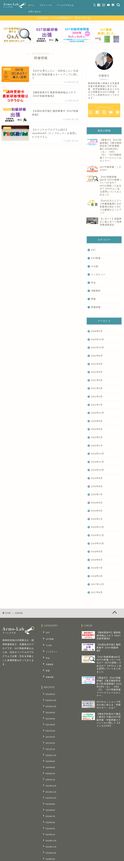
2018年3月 (97, 576)
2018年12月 (97, 527)
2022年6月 (97, 356)
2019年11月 (97, 462)
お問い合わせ (34, 11)
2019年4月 (97, 511)
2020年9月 (97, 421)
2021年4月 (97, 389)
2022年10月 (97, 348)
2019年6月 (97, 503)
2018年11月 (97, 535)
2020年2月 (97, 437)
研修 (93, 299)
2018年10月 (97, 544)
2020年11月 (97, 413)
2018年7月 (97, 568)
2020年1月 (97, 446)
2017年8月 (97, 592)
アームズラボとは (65, 5)
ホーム (31, 5)
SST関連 (95, 258)
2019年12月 (97, 454)
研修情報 (96, 307)
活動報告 (96, 291)
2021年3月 (97, 397)
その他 (94, 266)
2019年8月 (97, 487)
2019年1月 (97, 519)
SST (93, 250)
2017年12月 (97, 584)
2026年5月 (97, 331)
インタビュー (98, 275)
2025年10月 (97, 340)
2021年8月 (97, 372)
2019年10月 (97, 470)
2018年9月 (97, 552)
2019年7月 (97, 495)
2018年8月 (97, 560)
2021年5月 (97, 380)
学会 (93, 283)
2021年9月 (97, 364)
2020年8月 (97, 429)
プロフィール (45, 5)
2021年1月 (97, 405)
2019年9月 (97, 478)
